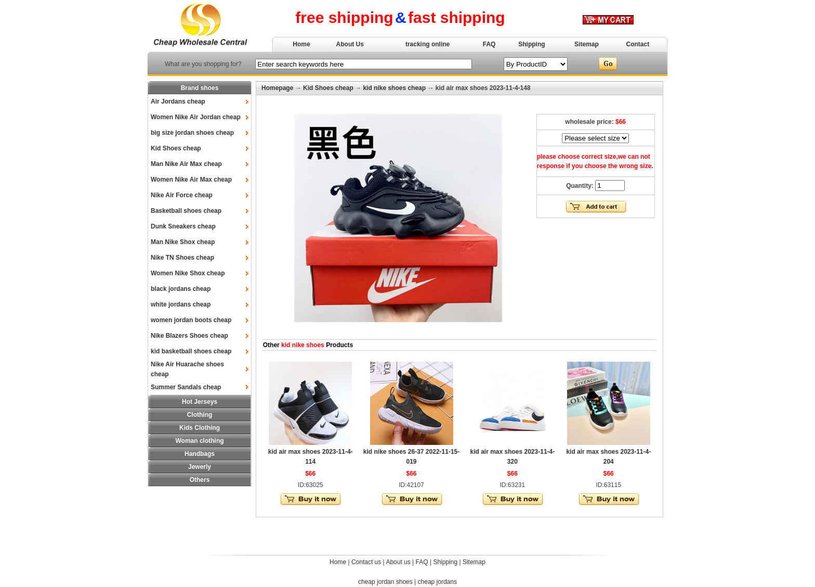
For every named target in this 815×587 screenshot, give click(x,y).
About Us (350, 44)
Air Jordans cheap (178, 101)
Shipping (531, 44)
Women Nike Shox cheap (188, 273)
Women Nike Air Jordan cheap (196, 117)
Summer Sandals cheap (186, 387)
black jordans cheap (181, 288)
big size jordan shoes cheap (192, 132)
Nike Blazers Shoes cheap (189, 335)
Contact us (366, 562)
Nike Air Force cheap (182, 195)
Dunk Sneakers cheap (183, 226)
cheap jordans (437, 581)
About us (398, 562)
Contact (638, 44)
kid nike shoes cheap (394, 88)
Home (301, 44)
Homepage (277, 88)
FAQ (489, 44)
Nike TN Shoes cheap (182, 257)
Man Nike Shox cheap (183, 242)
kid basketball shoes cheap (191, 351)
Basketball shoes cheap (186, 210)
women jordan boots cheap (191, 320)
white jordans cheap (181, 304)
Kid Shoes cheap (176, 148)
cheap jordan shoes (385, 581)
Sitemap (586, 44)
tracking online (427, 44)
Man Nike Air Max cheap (186, 164)
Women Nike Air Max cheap (191, 179)
